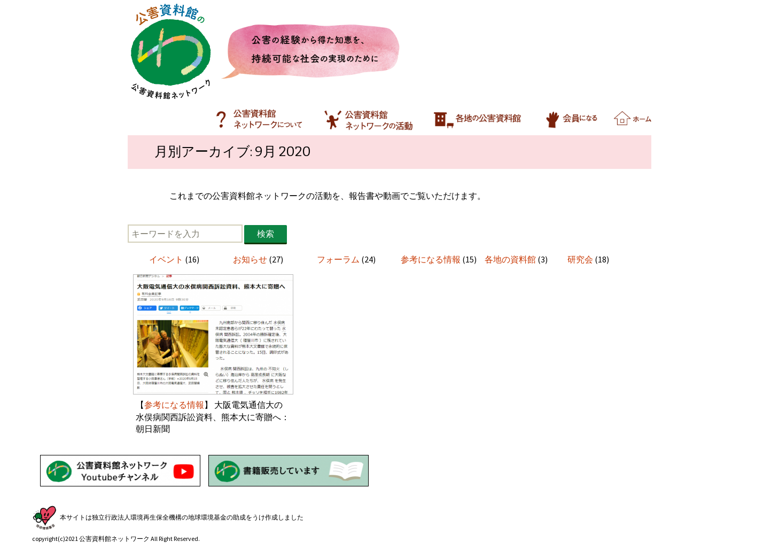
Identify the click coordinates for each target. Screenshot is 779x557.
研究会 (580, 259)
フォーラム (338, 259)
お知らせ (250, 259)
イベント (166, 259)
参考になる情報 (431, 259)
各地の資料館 (510, 259)
